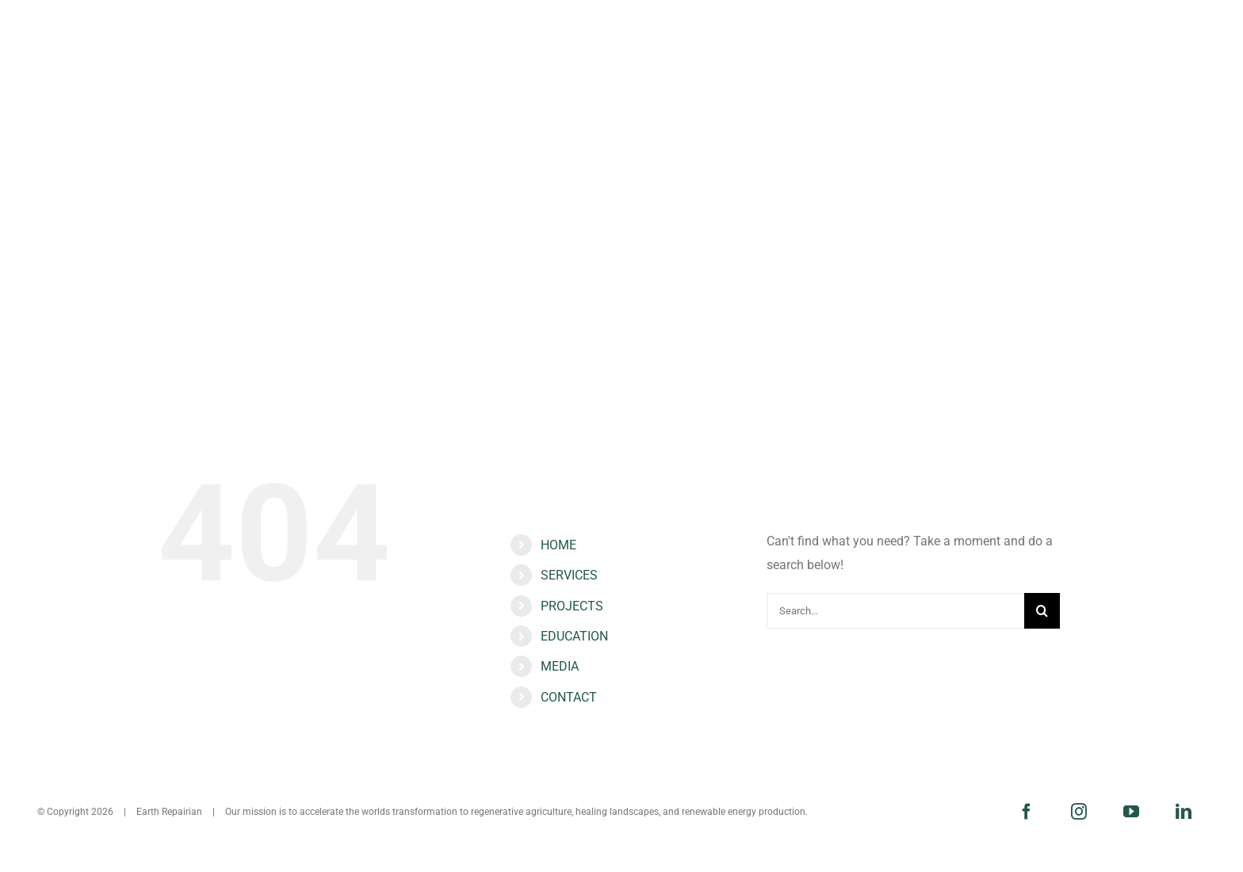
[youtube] (1131, 812)
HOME (558, 545)
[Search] (1042, 611)
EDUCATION (574, 636)
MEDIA (560, 666)
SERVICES (569, 575)
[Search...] (895, 611)
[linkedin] (1183, 812)
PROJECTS (572, 606)
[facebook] (1026, 812)
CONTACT (569, 697)
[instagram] (1079, 812)
